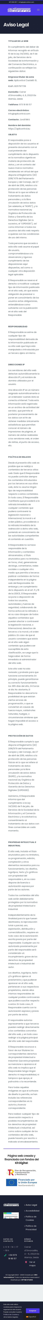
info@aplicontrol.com (26, 2)
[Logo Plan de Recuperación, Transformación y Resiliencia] (20, 1169)
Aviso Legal (31, 1205)
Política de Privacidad (31, 1228)
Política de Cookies (31, 1218)
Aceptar (32, 1311)
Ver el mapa (32, 1264)
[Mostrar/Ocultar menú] (38, 10)
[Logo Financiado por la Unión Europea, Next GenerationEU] (20, 1178)
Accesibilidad (32, 1210)
